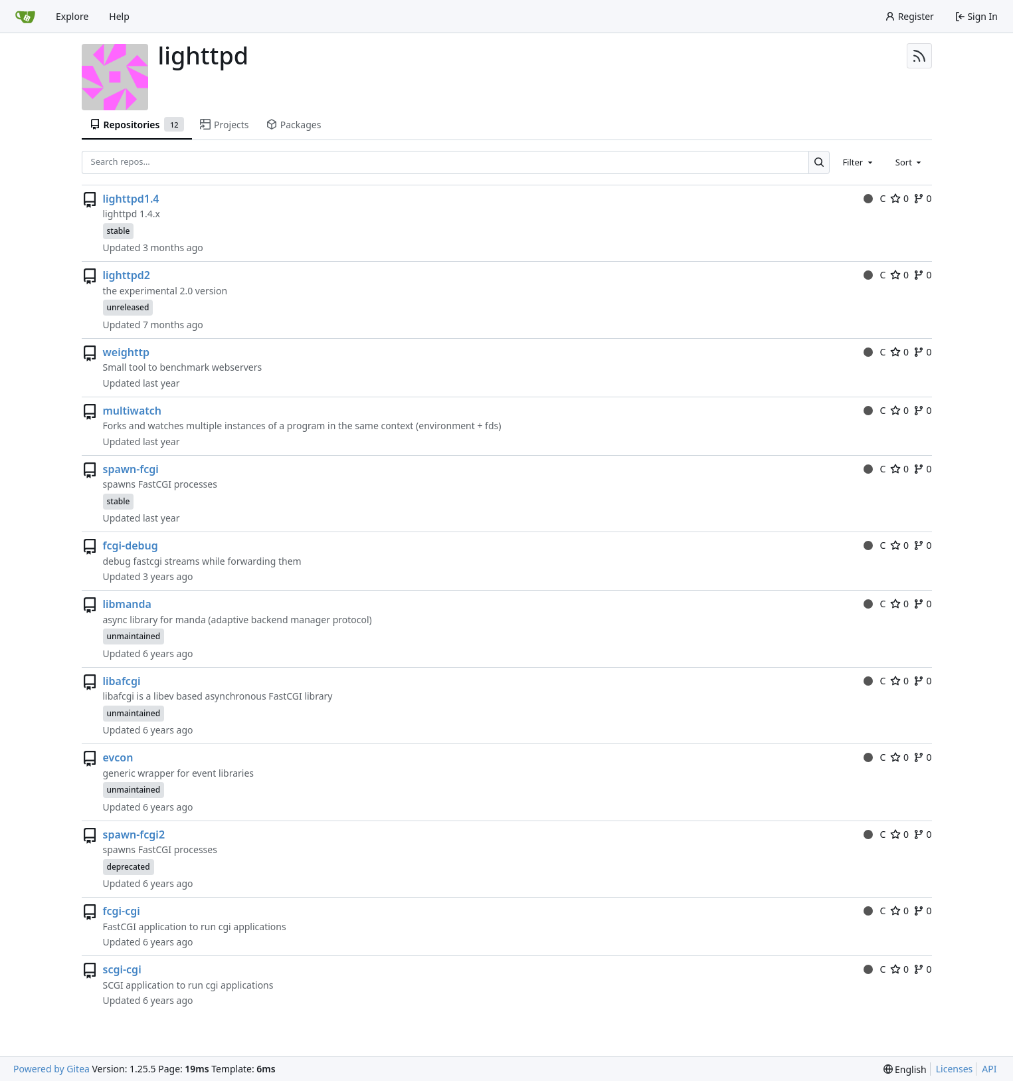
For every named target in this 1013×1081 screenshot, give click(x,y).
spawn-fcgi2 (134, 834)
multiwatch (132, 410)
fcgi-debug (130, 545)
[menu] (905, 1069)
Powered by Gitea (51, 1068)
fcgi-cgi (121, 911)
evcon (118, 757)
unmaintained (134, 636)
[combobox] (858, 162)
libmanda (127, 604)
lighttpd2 (126, 275)
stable (118, 231)
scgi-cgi (122, 969)
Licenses (954, 1068)
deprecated (128, 866)
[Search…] (819, 162)
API (989, 1068)
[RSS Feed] (919, 55)
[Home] (25, 17)
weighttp (126, 352)
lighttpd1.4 (131, 198)
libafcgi (122, 681)
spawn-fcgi (131, 469)
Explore (72, 16)
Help (119, 16)
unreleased (128, 307)
